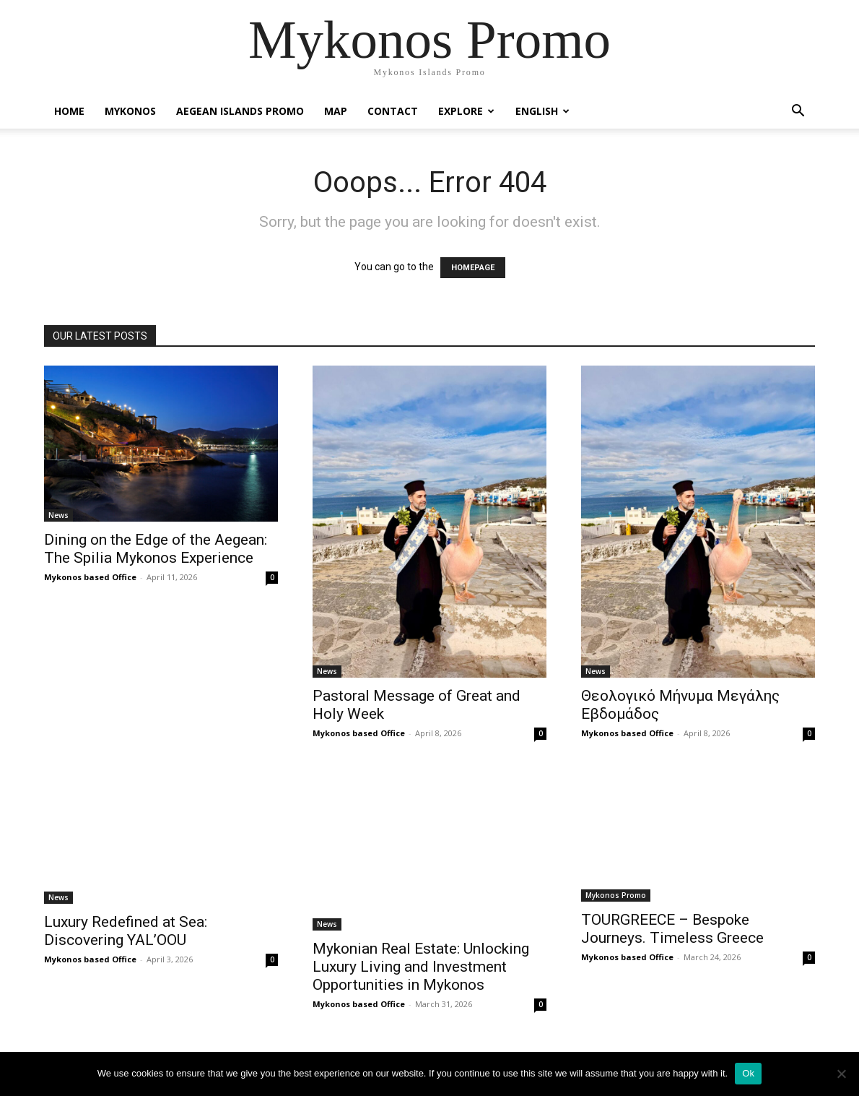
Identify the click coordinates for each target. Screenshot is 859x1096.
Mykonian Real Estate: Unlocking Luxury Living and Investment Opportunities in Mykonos (421, 966)
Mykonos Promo (615, 895)
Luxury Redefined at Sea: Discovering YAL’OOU (125, 931)
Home (69, 111)
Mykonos (130, 111)
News (58, 515)
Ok (748, 1073)
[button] (797, 112)
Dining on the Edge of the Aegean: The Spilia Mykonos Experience (155, 548)
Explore (466, 111)
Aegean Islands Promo (240, 111)
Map (335, 111)
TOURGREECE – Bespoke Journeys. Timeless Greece (672, 928)
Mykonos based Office (90, 576)
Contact (392, 111)
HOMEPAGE (472, 267)
